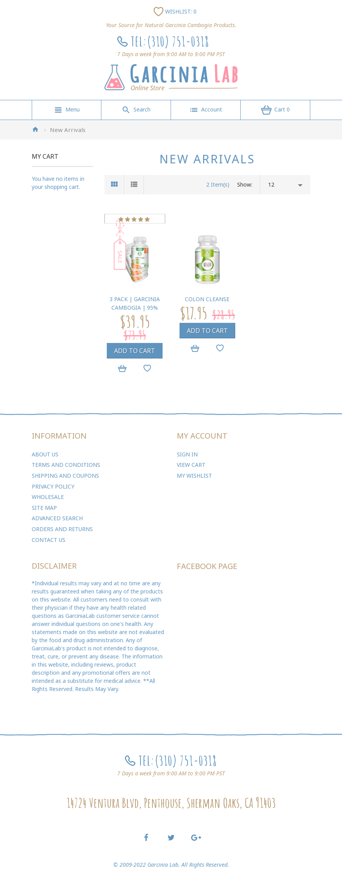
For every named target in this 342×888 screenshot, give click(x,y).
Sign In (187, 454)
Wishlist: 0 (181, 11)
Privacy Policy (53, 486)
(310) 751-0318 (178, 41)
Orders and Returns (62, 529)
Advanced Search (57, 518)
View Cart (191, 464)
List (134, 184)
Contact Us (48, 539)
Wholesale (48, 497)
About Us (45, 454)
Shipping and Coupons (65, 475)
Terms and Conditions (66, 464)
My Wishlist (194, 475)
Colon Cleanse (207, 299)
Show (244, 184)
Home (35, 129)
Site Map (44, 507)
